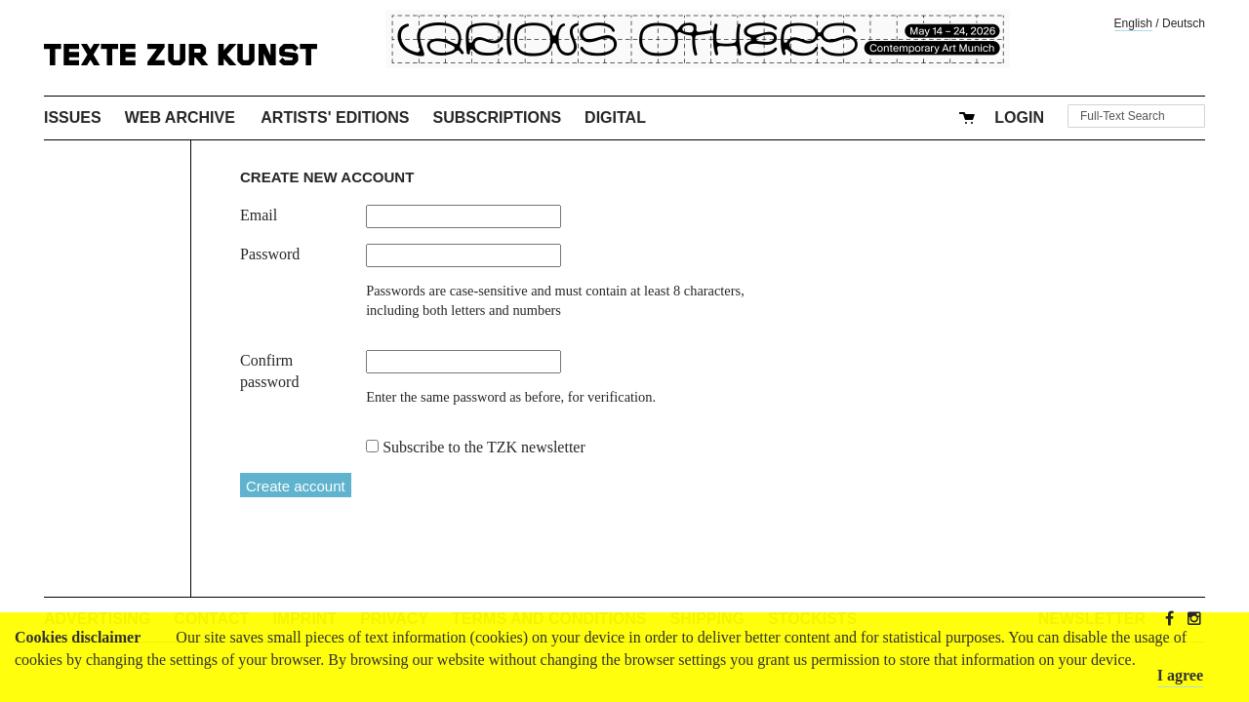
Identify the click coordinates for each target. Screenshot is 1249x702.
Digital (615, 117)
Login (1019, 117)
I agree (1180, 675)
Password (270, 254)
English (1133, 23)
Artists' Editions (335, 117)
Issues (72, 117)
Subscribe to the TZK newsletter (484, 447)
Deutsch (1183, 23)
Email (258, 215)
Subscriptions (497, 117)
